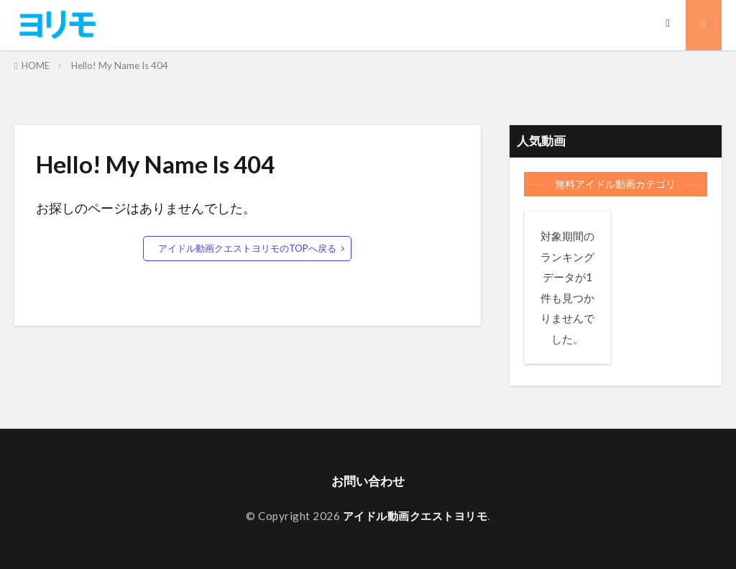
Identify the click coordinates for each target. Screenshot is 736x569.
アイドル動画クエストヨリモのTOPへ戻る (247, 248)
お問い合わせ (368, 480)
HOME (36, 65)
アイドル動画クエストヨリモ (415, 516)
